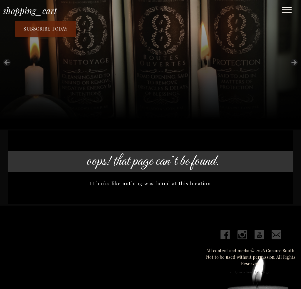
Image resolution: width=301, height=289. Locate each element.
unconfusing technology (253, 272)
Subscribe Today (46, 29)
